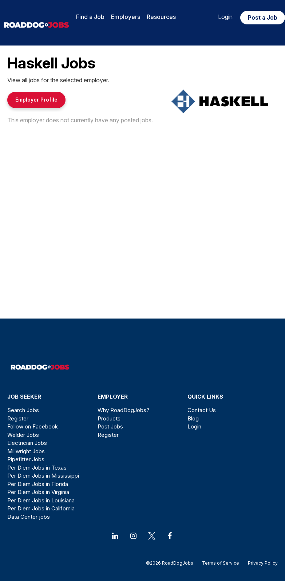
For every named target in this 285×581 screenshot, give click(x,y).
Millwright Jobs (26, 451)
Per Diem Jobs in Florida (37, 484)
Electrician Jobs (27, 442)
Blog (193, 418)
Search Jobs (23, 410)
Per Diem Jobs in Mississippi (43, 475)
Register (17, 418)
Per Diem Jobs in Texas (37, 467)
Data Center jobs (28, 516)
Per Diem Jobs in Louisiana (41, 500)
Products (109, 418)
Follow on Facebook (32, 426)
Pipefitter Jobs (25, 459)
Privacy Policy (261, 563)
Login (225, 16)
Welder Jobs (23, 434)
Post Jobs (110, 426)
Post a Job (262, 17)
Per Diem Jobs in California (41, 508)
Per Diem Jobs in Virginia (38, 492)
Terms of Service (221, 563)
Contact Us (201, 410)
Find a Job (90, 16)
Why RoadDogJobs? (123, 410)
